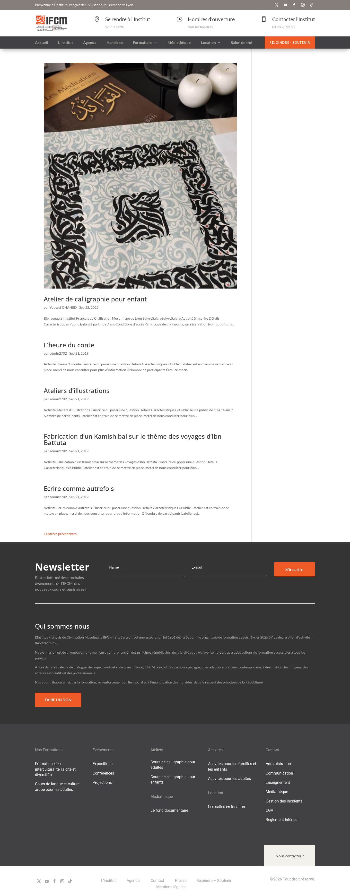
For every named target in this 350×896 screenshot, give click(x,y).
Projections (102, 782)
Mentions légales (170, 887)
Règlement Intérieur (282, 819)
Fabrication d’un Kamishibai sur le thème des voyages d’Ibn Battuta (132, 439)
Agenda (134, 880)
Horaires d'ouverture (211, 19)
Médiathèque (277, 791)
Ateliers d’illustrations (77, 390)
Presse (180, 880)
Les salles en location (226, 806)
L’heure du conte (69, 345)
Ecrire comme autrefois (79, 488)
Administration (278, 763)
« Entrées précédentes (60, 534)
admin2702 (58, 353)
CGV (269, 810)
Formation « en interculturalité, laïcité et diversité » (55, 769)
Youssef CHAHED (63, 307)
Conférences (103, 773)
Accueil (41, 43)
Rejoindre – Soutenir (213, 880)
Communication (279, 773)
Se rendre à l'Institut (127, 19)
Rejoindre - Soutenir (290, 42)
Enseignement (278, 782)
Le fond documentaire (169, 810)
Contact (158, 880)
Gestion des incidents (284, 801)
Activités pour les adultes (229, 778)
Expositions (103, 763)
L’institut (109, 880)
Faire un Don (58, 699)
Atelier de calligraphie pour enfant (95, 299)
